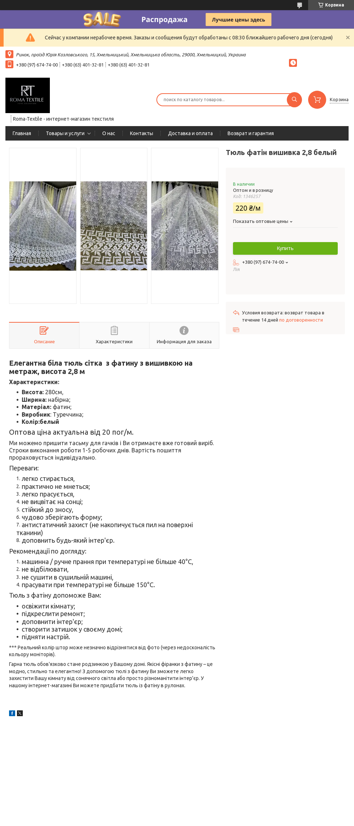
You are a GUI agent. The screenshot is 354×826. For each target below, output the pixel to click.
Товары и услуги (65, 133)
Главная (22, 133)
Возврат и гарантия (251, 133)
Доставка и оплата (190, 133)
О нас (108, 133)
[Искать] (294, 99)
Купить (285, 248)
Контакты (141, 133)
